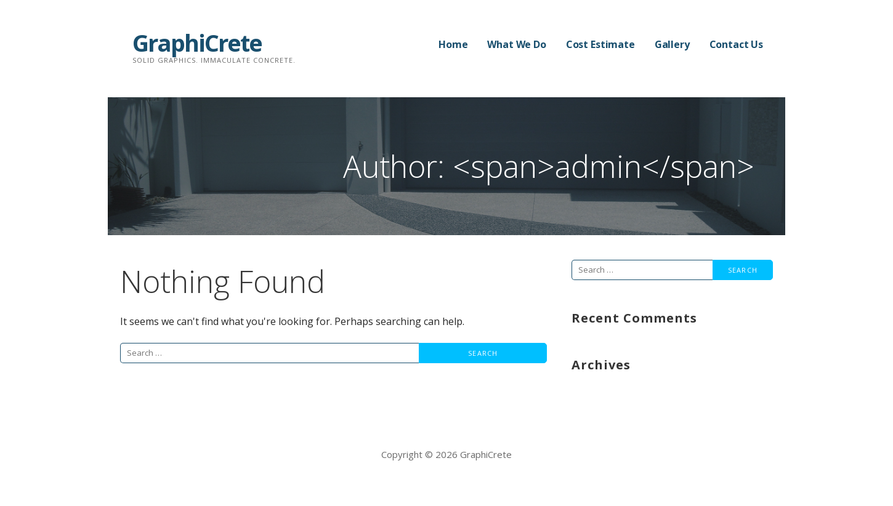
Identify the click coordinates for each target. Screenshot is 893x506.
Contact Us (736, 44)
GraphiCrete (197, 42)
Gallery (672, 44)
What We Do (516, 44)
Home (452, 44)
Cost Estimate (600, 44)
